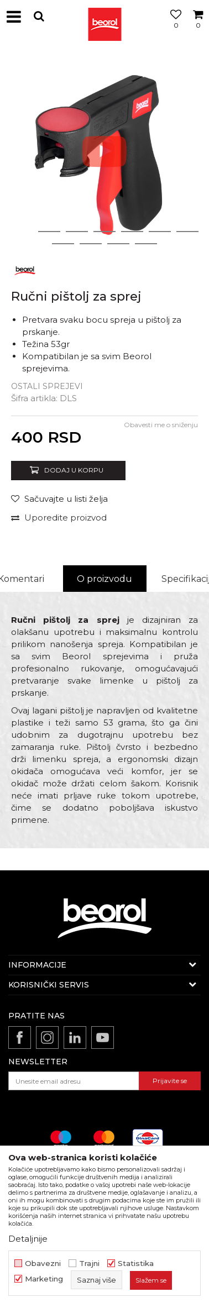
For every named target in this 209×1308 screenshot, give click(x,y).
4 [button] (104, 231)
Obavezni (43, 1263)
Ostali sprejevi (47, 386)
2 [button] (49, 231)
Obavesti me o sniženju (161, 425)
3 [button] (77, 231)
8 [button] (63, 243)
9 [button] (90, 243)
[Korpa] (198, 29)
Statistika (136, 1263)
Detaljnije (28, 1238)
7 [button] (187, 231)
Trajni (89, 1263)
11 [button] (146, 243)
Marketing (44, 1279)
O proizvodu (104, 579)
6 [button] (160, 231)
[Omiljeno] (173, 29)
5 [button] (132, 231)
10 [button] (118, 243)
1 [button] (21, 231)
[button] (39, 16)
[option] (104, 151)
